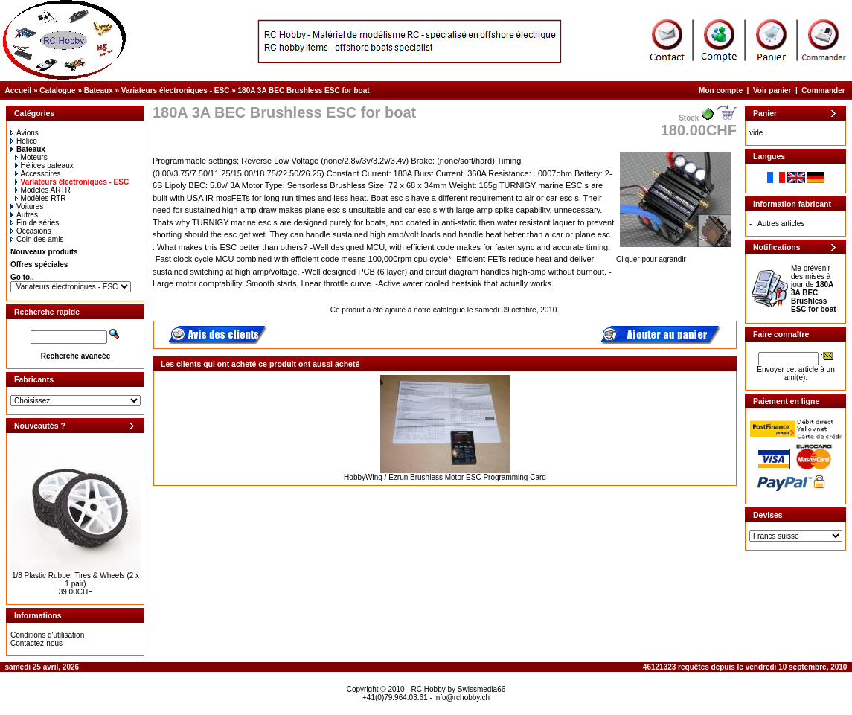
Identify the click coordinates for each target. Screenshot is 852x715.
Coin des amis (36, 239)
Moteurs (31, 157)
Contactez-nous (36, 643)
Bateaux (98, 90)
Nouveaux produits (44, 252)
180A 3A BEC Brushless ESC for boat (304, 90)
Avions (24, 133)
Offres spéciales (39, 264)
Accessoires (38, 174)
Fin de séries (34, 223)
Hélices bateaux (44, 165)
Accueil (18, 90)
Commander (823, 90)
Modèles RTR (40, 198)
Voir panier (772, 90)
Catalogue (57, 90)
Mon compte (721, 90)
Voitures (26, 206)
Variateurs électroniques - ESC (175, 90)
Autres (24, 215)
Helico (23, 141)
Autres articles (780, 223)
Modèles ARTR (43, 190)
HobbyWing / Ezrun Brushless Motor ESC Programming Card (445, 477)
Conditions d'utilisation (47, 635)
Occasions (30, 231)
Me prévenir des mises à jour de (813, 288)
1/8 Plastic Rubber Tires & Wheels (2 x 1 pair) (75, 579)
